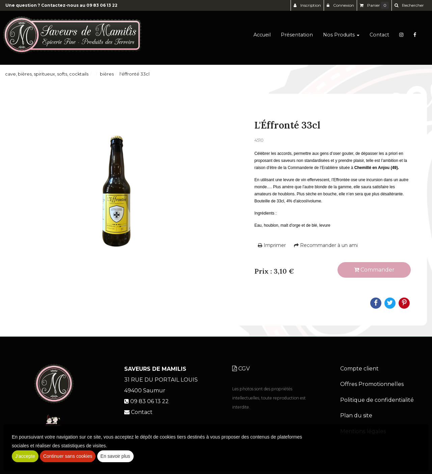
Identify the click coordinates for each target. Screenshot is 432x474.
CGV (241, 368)
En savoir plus (115, 456)
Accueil (262, 38)
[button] (409, 5)
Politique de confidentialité (377, 400)
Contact (379, 38)
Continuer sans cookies (67, 456)
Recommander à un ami (326, 245)
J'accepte (25, 456)
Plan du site (356, 415)
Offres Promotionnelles (372, 384)
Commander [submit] (374, 270)
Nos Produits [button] (341, 38)
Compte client (359, 368)
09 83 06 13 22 (101, 5)
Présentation (297, 38)
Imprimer (272, 245)
